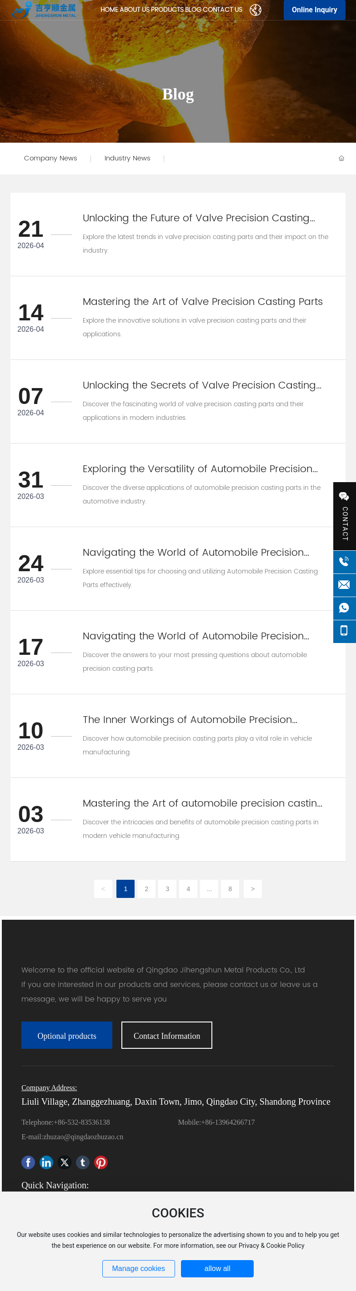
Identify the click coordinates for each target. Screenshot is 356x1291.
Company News (50, 158)
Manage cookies (138, 1268)
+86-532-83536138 (82, 1122)
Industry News (127, 158)
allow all (218, 1268)
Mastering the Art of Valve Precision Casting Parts (203, 302)
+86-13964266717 (228, 1122)
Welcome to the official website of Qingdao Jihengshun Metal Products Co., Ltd (163, 970)
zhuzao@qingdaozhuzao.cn (83, 1137)
